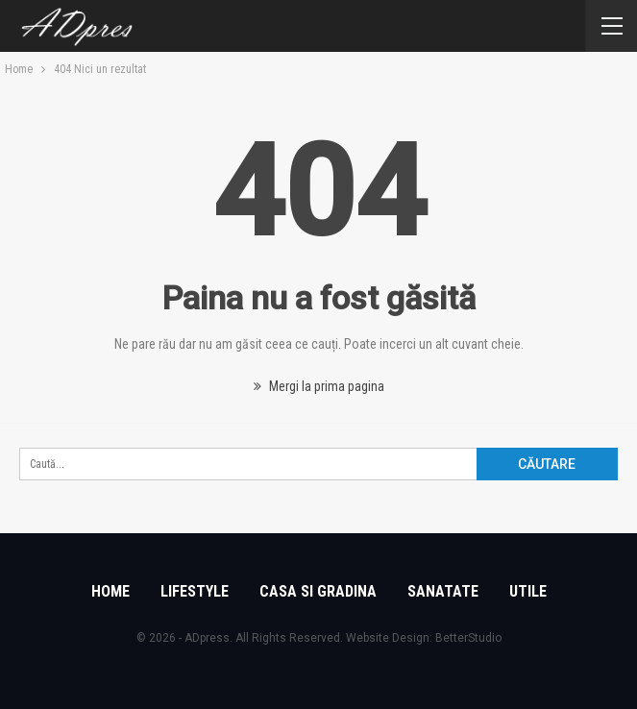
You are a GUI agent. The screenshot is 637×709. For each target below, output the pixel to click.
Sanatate (442, 591)
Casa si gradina (318, 591)
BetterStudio (468, 638)
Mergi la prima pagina (319, 386)
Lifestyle (194, 591)
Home (110, 591)
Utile (528, 591)
